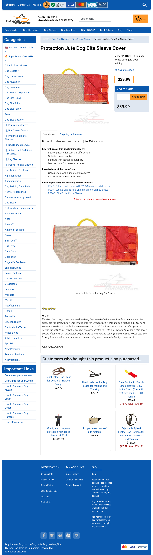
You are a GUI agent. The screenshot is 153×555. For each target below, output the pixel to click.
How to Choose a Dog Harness (16, 415)
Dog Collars (50, 30)
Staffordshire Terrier (15, 327)
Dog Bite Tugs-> (13, 98)
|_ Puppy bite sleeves (16, 125)
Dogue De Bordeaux (15, 262)
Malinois (9, 294)
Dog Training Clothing (16, 170)
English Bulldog (13, 267)
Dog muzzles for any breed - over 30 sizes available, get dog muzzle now (101, 506)
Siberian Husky (13, 322)
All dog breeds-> (13, 338)
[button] (144, 5)
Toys (7, 114)
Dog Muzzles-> (13, 81)
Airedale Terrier (13, 213)
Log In (37, 4)
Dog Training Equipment (17, 92)
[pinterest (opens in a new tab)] (60, 536)
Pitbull (8, 311)
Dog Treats (10, 202)
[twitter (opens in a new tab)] (52, 536)
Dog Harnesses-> (14, 76)
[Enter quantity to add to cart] (123, 97)
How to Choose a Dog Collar (16, 406)
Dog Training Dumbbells (17, 186)
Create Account (73, 485)
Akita (7, 219)
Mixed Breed (11, 332)
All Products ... (12, 359)
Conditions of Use (49, 491)
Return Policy (46, 485)
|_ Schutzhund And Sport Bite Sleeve (18, 152)
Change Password (74, 479)
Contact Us (24, 4)
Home (11, 4)
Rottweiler (10, 316)
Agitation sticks (13, 181)
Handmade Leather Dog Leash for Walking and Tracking (95, 386)
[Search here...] (95, 19)
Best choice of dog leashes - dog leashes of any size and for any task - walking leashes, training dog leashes (101, 487)
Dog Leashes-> (13, 87)
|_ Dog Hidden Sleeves (17, 145)
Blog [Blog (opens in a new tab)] (119, 30)
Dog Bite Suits (12, 103)
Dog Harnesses (31, 30)
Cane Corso (11, 251)
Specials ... (10, 343)
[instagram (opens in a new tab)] (76, 536)
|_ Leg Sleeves (13, 159)
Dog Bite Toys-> (13, 108)
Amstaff (9, 224)
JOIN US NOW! (87, 30)
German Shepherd (14, 278)
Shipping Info (46, 474)
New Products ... (13, 349)
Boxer (8, 235)
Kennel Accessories (15, 191)
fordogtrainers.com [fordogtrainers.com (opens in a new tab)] (15, 551)
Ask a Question (124, 70)
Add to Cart (138, 97)
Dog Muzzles (11, 30)
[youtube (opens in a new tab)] (68, 536)
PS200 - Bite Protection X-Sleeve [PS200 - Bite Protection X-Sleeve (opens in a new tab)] (65, 193)
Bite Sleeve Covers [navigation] (81, 39)
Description (49, 134)
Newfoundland (12, 305)
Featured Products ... (16, 354)
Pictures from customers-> (19, 208)
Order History (72, 474)
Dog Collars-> (12, 70)
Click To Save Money (16, 65)
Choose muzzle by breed (18, 197)
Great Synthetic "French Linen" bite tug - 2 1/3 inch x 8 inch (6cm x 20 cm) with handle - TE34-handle (131, 389)
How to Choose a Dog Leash (16, 397)
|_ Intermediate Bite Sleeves (16, 137)
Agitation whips (13, 175)
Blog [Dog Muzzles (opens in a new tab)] (93, 474)
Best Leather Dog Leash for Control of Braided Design (58, 381)
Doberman (10, 256)
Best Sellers (106, 30)
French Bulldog (13, 273)
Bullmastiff (11, 240)
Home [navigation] (46, 39)
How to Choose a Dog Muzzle (16, 388)
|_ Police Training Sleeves (19, 164)
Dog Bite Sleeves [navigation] (60, 39)
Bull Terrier (10, 246)
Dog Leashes (68, 30)
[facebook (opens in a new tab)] (44, 536)
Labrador (9, 289)
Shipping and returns (71, 134)
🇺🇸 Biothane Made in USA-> (19, 49)
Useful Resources (14, 422)
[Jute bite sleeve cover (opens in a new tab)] (95, 245)
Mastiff (9, 300)
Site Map (44, 496)
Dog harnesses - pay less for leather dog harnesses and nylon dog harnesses (101, 522)
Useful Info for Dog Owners (19, 380)
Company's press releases (18, 375)
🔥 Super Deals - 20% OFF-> (19, 58)
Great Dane (11, 284)
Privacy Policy (47, 479)
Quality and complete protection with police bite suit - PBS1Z (58, 432)
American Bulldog (14, 229)
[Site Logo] (18, 18)
